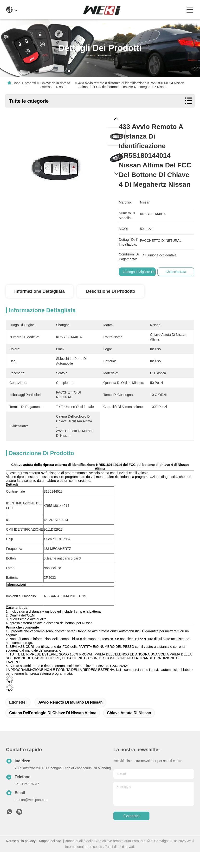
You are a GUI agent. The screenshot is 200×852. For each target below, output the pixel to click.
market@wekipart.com (31, 800)
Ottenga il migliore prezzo (142, 271)
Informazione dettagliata (39, 291)
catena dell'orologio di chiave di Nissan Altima (52, 713)
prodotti (30, 83)
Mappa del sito (50, 841)
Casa (16, 83)
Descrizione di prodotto (110, 291)
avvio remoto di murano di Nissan (70, 702)
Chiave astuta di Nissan (129, 713)
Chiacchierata (176, 272)
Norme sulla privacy (21, 841)
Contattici (131, 816)
